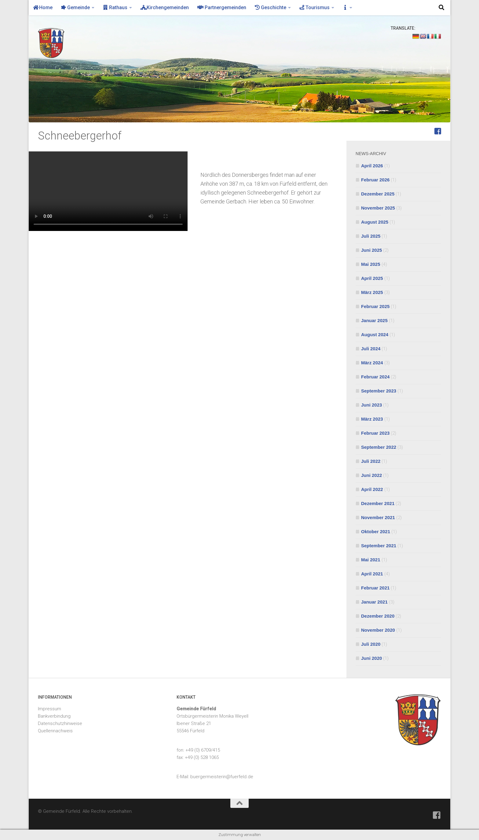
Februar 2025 (375, 306)
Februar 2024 (375, 376)
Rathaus (115, 7)
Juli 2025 (370, 236)
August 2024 (374, 334)
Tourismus (314, 7)
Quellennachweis (55, 731)
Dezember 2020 (377, 616)
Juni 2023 (371, 404)
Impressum (49, 709)
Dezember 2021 (377, 503)
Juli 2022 (370, 461)
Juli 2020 (370, 644)
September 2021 (378, 545)
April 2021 (372, 573)
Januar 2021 (374, 601)
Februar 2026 (375, 179)
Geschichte (270, 7)
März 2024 (372, 362)
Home (43, 7)
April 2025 (372, 278)
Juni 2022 (371, 475)
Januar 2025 (374, 320)
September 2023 (378, 390)
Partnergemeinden (221, 7)
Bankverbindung (54, 716)
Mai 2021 (370, 559)
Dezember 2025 (377, 193)
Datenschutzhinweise (60, 723)
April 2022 (372, 489)
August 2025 (374, 222)
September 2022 (378, 447)
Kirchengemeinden (165, 7)
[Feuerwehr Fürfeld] (437, 131)
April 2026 (372, 165)
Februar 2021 (375, 587)
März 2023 (372, 419)
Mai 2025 (370, 264)
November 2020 (378, 630)
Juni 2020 (371, 658)
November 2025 (378, 207)
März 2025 (372, 292)
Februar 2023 (375, 433)
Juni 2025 (371, 250)
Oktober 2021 (375, 531)
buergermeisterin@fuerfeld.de (221, 776)
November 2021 (378, 517)
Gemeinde (75, 7)
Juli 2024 (370, 348)
